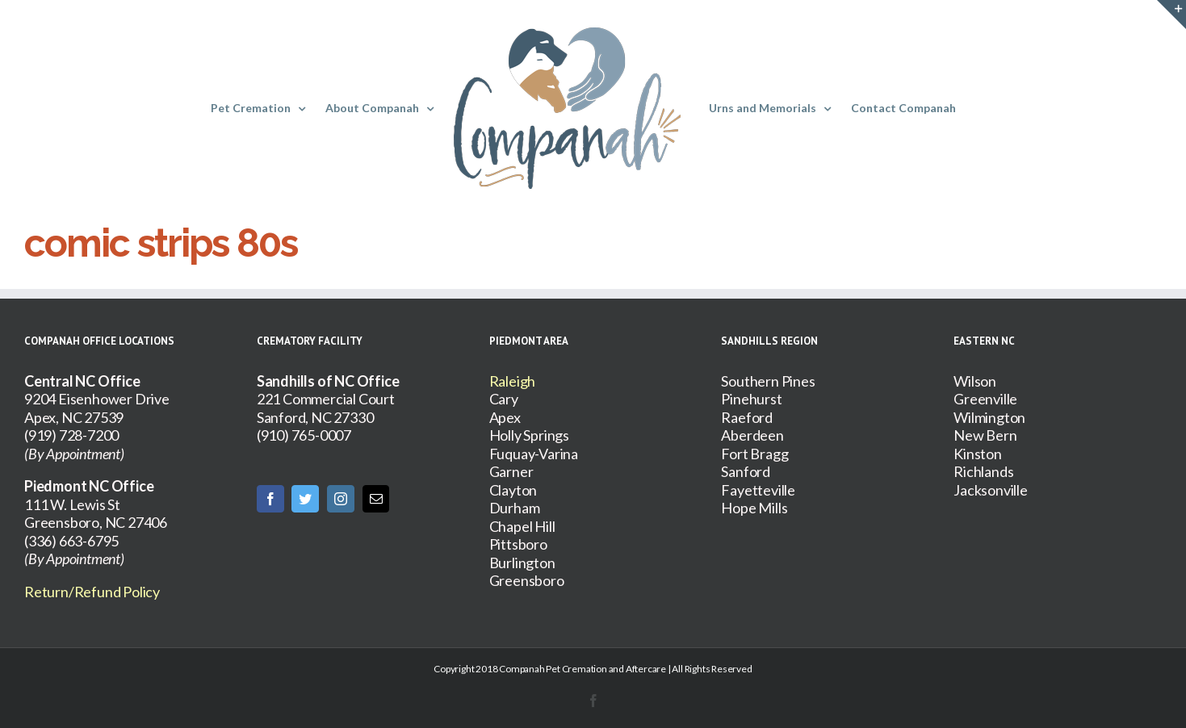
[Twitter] (305, 499)
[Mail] (376, 499)
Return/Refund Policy (92, 591)
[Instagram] (340, 499)
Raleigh (512, 381)
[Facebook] (270, 499)
